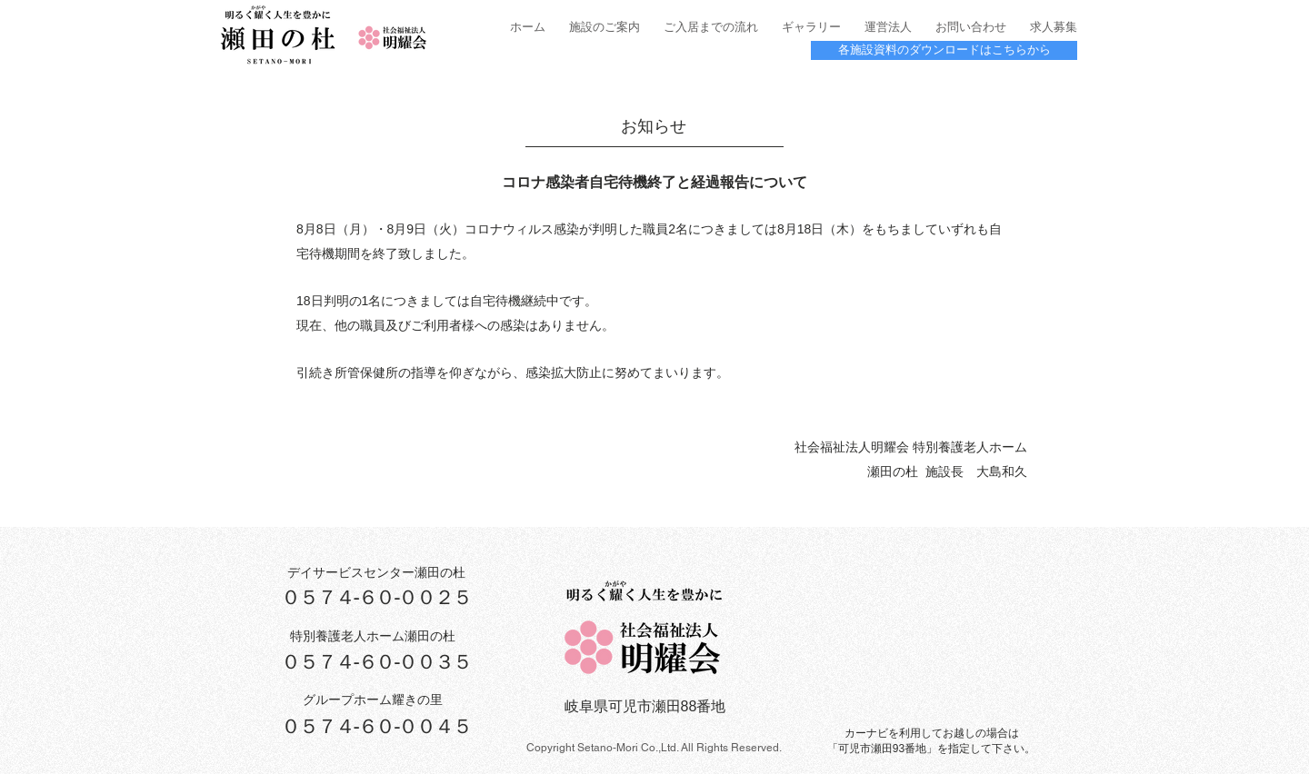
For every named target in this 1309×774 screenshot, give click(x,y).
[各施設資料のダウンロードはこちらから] (944, 50)
